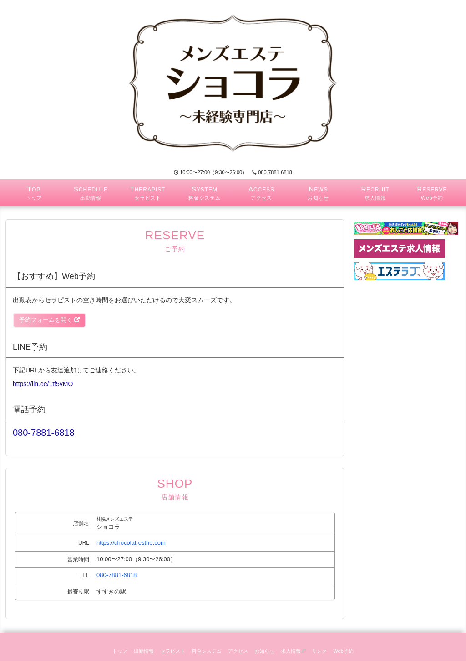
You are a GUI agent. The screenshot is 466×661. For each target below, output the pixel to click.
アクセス (238, 651)
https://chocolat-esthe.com (131, 542)
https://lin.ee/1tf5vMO (43, 383)
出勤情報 (144, 651)
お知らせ (264, 651)
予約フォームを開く (49, 319)
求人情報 (293, 651)
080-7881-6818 (272, 172)
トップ (119, 651)
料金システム (207, 651)
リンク (319, 651)
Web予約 (343, 651)
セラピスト (172, 651)
